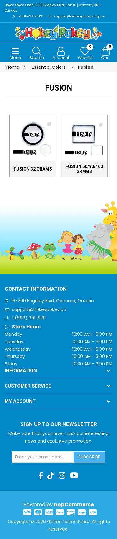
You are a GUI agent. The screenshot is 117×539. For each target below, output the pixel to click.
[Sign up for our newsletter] (43, 457)
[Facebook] (41, 475)
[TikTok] (50, 475)
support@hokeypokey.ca (39, 309)
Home (12, 67)
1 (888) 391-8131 (29, 318)
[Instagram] (62, 475)
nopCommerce (74, 504)
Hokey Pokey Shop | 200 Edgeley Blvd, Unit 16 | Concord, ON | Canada (52, 8)
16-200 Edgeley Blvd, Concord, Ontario (52, 301)
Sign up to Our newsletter (58, 424)
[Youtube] (74, 475)
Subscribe (89, 457)
